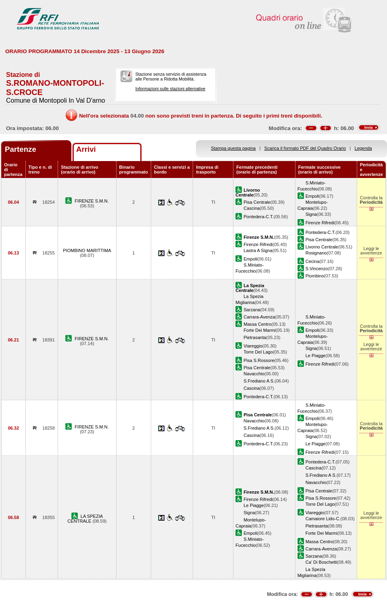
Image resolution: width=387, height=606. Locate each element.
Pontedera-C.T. (258, 216)
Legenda (363, 148)
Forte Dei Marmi (259, 330)
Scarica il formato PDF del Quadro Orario (305, 148)
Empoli (312, 196)
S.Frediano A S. (259, 380)
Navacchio (253, 373)
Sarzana (251, 309)
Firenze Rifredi (320, 222)
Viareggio (252, 345)
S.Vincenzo (317, 268)
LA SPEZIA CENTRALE (85, 518)
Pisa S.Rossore (258, 360)
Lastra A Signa (257, 250)
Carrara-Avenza (259, 316)
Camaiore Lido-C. (323, 518)
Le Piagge (316, 355)
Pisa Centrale (256, 202)
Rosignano (316, 252)
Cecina (312, 261)
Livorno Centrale (322, 246)
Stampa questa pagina (233, 148)
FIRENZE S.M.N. (91, 201)
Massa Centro (257, 324)
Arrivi (86, 149)
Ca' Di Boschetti (321, 562)
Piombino (315, 275)
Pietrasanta (254, 337)
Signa (311, 214)
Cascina (251, 208)
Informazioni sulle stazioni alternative (170, 88)
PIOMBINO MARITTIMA (87, 250)
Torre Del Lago (258, 352)
